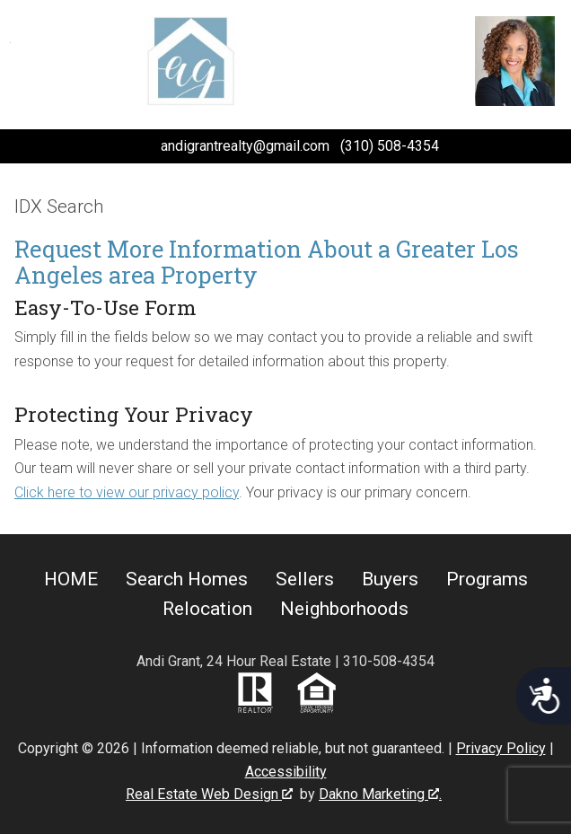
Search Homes (187, 579)
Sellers (305, 579)
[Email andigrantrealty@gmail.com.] (230, 146)
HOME (71, 579)
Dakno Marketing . (380, 794)
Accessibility (286, 771)
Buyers (390, 579)
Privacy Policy (501, 748)
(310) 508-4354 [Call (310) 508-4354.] (389, 145)
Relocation (207, 608)
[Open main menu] (32, 64)
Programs (487, 579)
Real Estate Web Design (209, 794)
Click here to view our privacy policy (126, 492)
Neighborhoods (344, 608)
